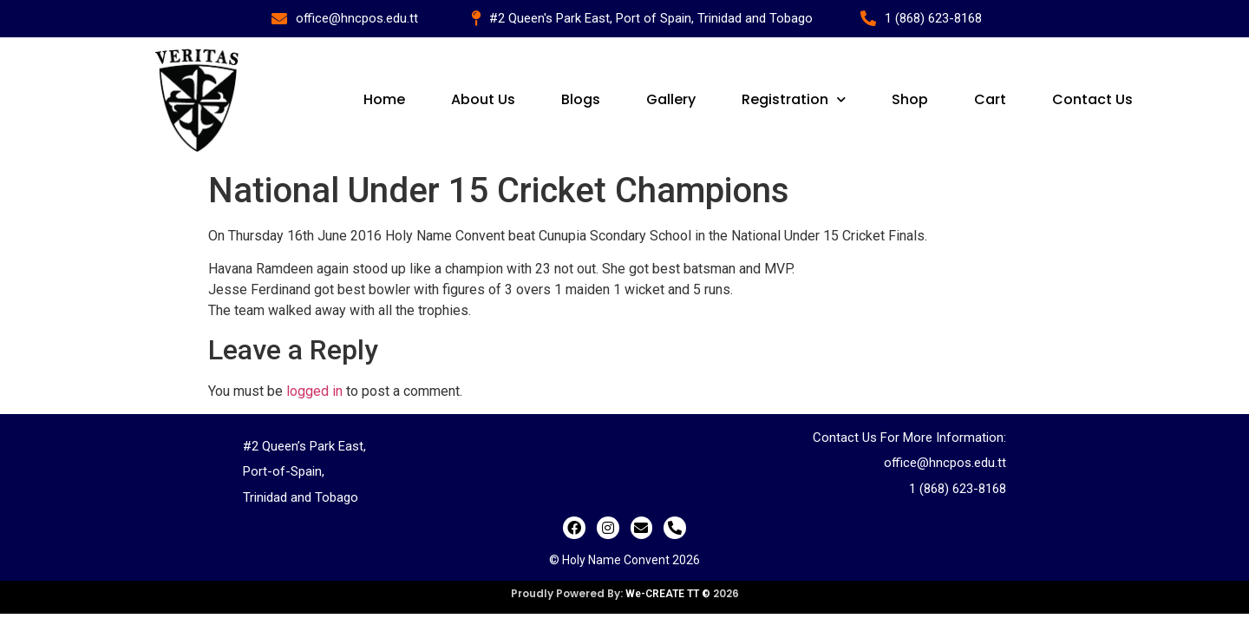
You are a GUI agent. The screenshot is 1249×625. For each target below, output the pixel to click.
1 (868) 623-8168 (957, 489)
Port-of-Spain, (283, 471)
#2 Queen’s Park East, (304, 446)
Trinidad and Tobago (300, 497)
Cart (990, 99)
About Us (483, 99)
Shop (910, 99)
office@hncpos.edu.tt (945, 462)
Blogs (580, 99)
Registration (794, 99)
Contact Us (1092, 99)
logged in (314, 391)
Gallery (671, 99)
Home (384, 99)
